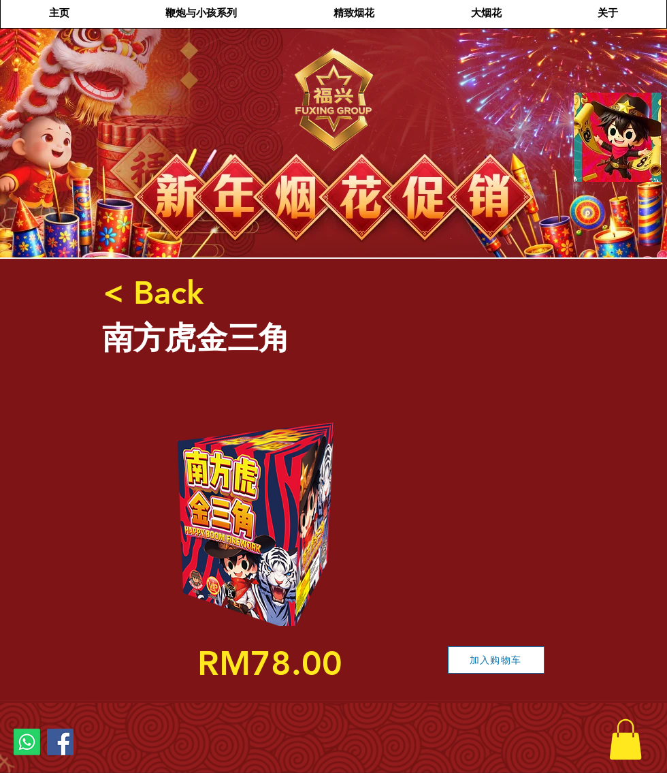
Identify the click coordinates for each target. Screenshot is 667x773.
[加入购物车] (496, 660)
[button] (625, 739)
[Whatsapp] (27, 742)
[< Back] (153, 292)
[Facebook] (60, 742)
